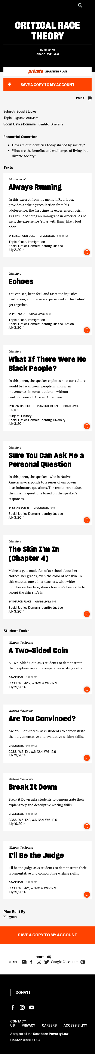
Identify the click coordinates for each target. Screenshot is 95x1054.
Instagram (39, 962)
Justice (58, 246)
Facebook (12, 1007)
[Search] (80, 5)
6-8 (56, 54)
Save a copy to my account (47, 85)
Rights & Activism (26, 118)
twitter (46, 962)
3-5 (11, 410)
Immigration (36, 242)
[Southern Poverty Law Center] (7, 5)
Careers (49, 1025)
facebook (31, 962)
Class (22, 242)
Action (69, 324)
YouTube (31, 1007)
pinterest (82, 962)
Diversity (57, 124)
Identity (43, 124)
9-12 (65, 236)
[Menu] (88, 5)
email (24, 962)
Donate (23, 992)
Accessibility (75, 1025)
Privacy (28, 1025)
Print (80, 98)
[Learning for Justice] (25, 5)
